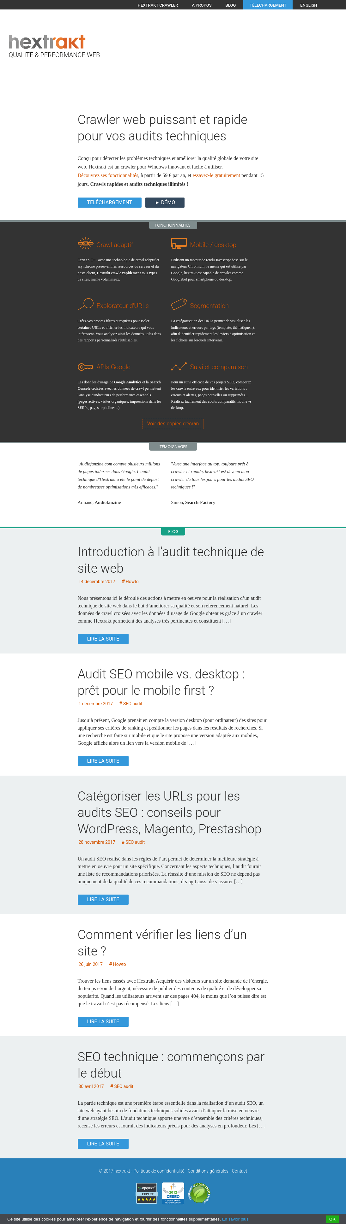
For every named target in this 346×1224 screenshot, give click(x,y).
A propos (201, 5)
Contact (239, 1171)
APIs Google (114, 367)
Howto (132, 581)
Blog (231, 5)
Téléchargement (268, 5)
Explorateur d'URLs (123, 306)
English (308, 5)
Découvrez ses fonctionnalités (108, 175)
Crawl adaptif (115, 245)
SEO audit (133, 703)
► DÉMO (165, 202)
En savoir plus (235, 1219)
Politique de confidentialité (158, 1171)
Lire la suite (103, 639)
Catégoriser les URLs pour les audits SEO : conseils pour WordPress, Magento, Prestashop (170, 813)
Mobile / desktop (213, 245)
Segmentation (209, 306)
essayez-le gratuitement (216, 175)
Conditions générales (208, 1171)
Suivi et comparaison (219, 367)
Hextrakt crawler (158, 5)
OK (332, 1219)
